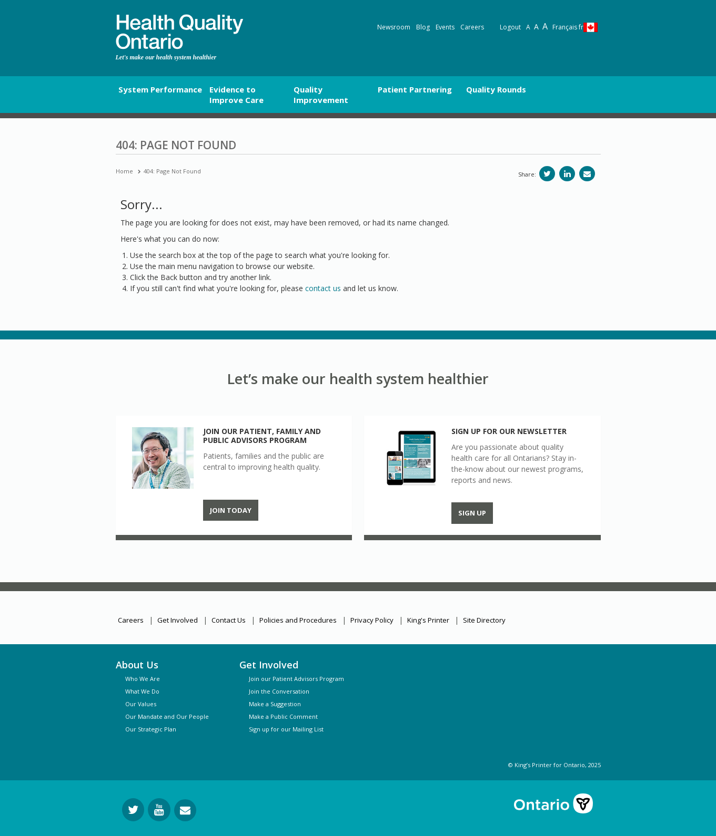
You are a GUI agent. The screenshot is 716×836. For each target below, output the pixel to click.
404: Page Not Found (172, 171)
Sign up (472, 513)
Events (445, 27)
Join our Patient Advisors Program (296, 679)
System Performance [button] (160, 89)
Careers (472, 27)
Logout (510, 27)
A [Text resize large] (536, 27)
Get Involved (177, 620)
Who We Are (142, 679)
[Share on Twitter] (547, 173)
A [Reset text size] (528, 27)
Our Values (140, 704)
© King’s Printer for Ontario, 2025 (554, 765)
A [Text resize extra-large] (545, 26)
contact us (323, 288)
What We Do (142, 691)
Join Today (230, 510)
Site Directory (484, 620)
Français (567, 27)
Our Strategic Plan (150, 729)
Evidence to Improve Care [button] (236, 94)
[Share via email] (587, 173)
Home (124, 171)
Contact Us (228, 620)
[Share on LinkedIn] (567, 173)
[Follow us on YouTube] (159, 809)
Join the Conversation (279, 691)
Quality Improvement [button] (321, 94)
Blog (423, 27)
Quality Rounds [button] (496, 89)
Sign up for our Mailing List (286, 729)
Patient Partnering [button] (415, 89)
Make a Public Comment (283, 716)
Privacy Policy (372, 620)
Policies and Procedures (298, 620)
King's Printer (428, 620)
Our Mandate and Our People (167, 716)
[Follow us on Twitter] (133, 809)
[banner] (179, 32)
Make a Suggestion (275, 704)
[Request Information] (185, 810)
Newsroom (393, 27)
